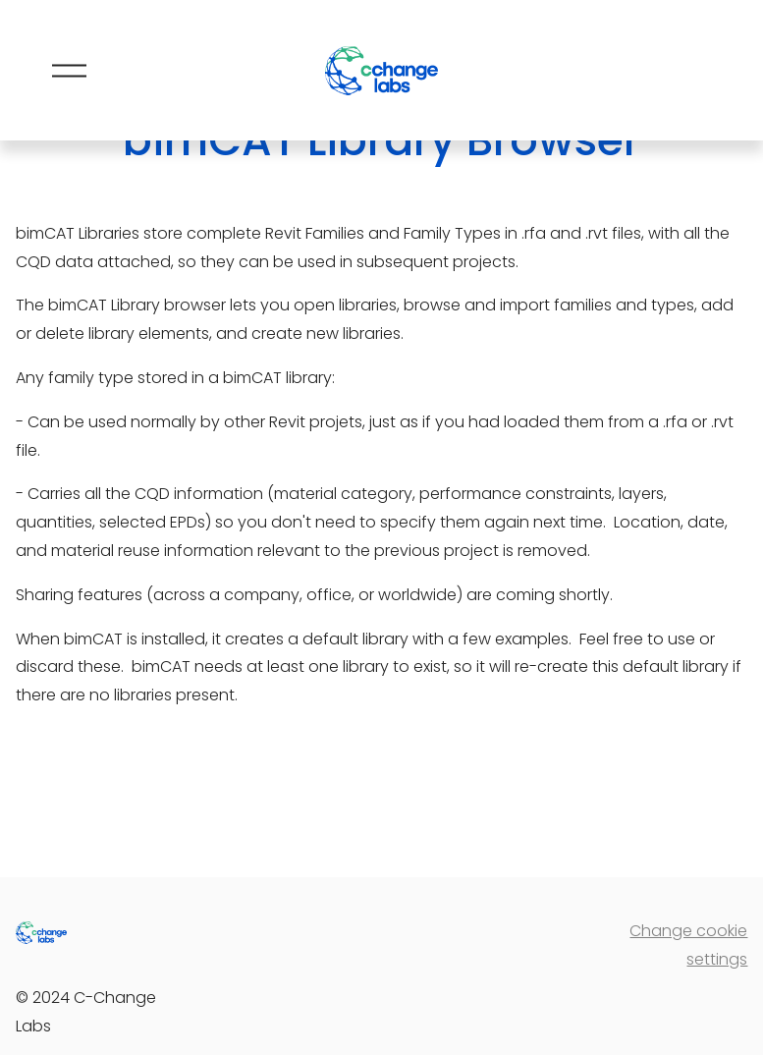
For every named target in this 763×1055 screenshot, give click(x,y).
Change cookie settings (688, 945)
